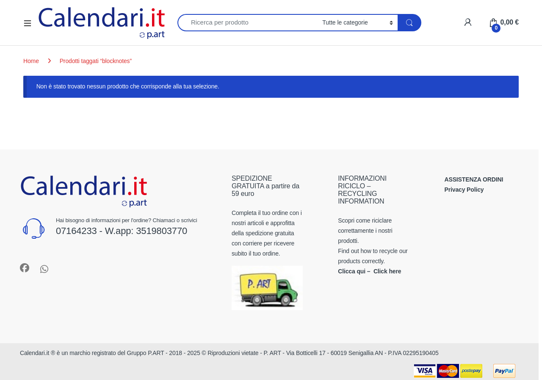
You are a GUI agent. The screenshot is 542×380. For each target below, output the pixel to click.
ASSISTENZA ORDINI (474, 179)
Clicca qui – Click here (369, 271)
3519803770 (161, 231)
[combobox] (247, 22)
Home (31, 61)
